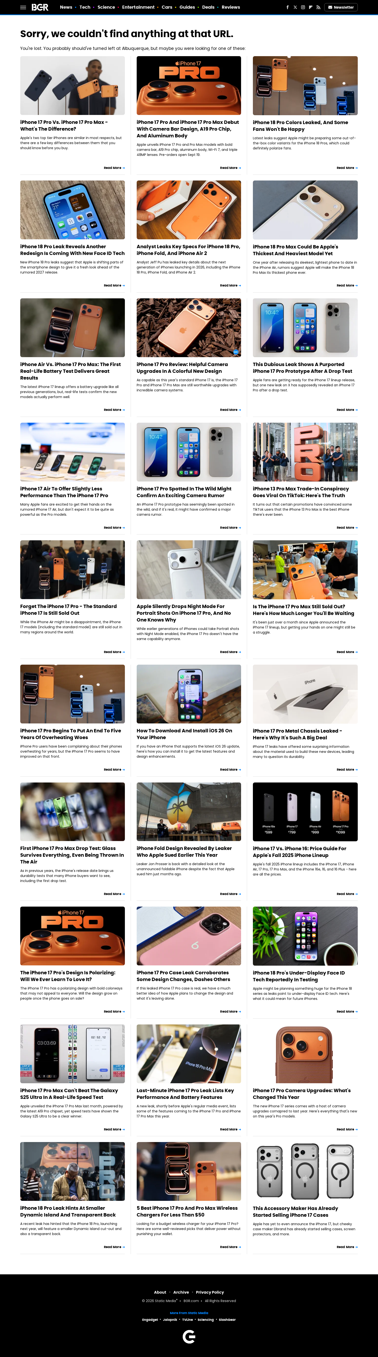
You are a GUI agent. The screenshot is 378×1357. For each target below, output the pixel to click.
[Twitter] (295, 7)
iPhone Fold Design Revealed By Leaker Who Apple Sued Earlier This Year (184, 851)
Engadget (150, 1320)
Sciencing (206, 1320)
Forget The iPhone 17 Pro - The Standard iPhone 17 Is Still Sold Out (68, 609)
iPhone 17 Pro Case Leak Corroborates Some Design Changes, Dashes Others (183, 976)
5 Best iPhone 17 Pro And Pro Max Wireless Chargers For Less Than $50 (187, 1211)
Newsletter (341, 7)
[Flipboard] (311, 7)
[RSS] (318, 7)
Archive (181, 1292)
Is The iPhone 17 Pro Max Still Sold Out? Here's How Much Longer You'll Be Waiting (303, 609)
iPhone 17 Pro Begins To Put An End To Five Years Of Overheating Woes (70, 734)
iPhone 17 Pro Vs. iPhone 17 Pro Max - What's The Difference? (64, 125)
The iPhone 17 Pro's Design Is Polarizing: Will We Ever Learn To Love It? (67, 976)
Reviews (231, 7)
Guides (187, 7)
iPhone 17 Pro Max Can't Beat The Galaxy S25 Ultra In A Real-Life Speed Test (69, 1093)
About (160, 1292)
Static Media (165, 1301)
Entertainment (138, 7)
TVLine (187, 1320)
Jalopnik (170, 1320)
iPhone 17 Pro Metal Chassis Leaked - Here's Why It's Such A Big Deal (297, 734)
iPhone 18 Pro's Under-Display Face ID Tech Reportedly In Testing (299, 976)
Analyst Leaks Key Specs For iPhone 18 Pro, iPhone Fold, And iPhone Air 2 (188, 249)
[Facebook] (288, 7)
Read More (112, 168)
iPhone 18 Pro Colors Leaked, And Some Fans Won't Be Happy (300, 125)
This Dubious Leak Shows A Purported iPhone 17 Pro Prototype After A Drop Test (302, 367)
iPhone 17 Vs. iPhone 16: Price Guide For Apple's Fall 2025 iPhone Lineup (299, 851)
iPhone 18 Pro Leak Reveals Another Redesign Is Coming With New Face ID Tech (72, 249)
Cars (167, 7)
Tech (85, 7)
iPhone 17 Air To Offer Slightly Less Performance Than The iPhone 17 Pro (64, 492)
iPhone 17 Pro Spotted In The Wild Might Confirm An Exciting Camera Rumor (184, 492)
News (66, 7)
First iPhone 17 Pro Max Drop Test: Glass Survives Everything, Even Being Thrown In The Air (72, 855)
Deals (208, 7)
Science (106, 7)
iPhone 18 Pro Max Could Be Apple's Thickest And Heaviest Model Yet (295, 250)
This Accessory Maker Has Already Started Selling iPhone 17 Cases (295, 1211)
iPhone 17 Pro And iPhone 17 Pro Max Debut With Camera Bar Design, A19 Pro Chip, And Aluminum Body (188, 129)
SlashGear (227, 1320)
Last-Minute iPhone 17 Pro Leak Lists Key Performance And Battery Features (185, 1093)
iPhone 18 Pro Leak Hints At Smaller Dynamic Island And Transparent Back (68, 1211)
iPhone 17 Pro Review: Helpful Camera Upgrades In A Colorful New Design (182, 367)
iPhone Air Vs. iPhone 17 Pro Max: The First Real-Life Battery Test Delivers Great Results (70, 371)
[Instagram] (303, 7)
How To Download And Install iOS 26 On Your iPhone (184, 734)
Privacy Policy (210, 1292)
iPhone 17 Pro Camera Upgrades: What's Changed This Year (302, 1093)
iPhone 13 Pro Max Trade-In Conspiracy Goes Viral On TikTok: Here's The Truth (301, 492)
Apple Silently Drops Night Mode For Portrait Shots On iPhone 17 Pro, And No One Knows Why (184, 613)
